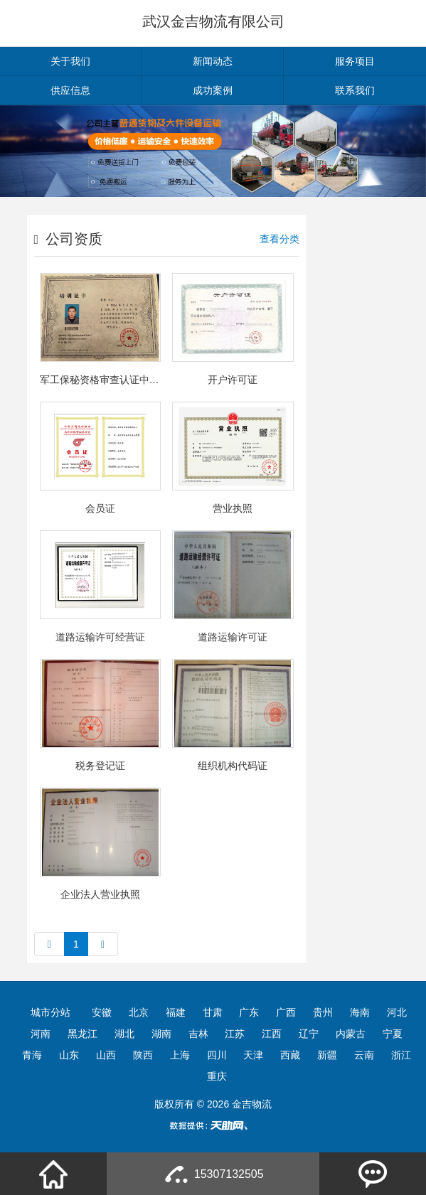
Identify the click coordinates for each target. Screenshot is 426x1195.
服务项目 (355, 61)
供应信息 (70, 90)
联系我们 (355, 90)
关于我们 (70, 61)
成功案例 (213, 90)
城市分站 (50, 1012)
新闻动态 (213, 61)
